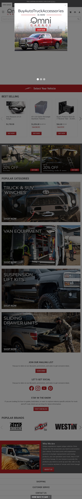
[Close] (41, 5)
